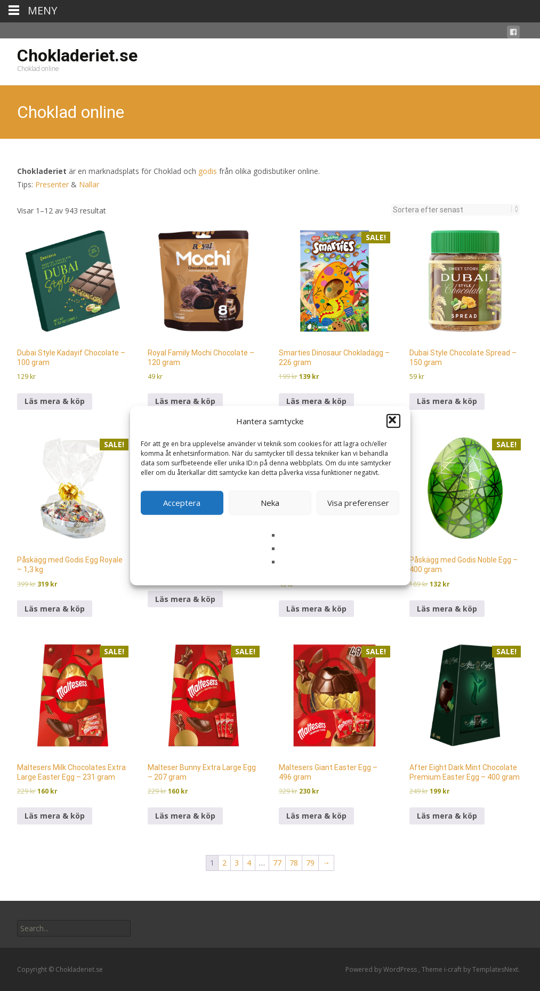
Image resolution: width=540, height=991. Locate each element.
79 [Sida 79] (310, 863)
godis (207, 171)
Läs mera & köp (55, 401)
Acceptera (181, 502)
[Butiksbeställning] (452, 210)
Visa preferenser (358, 502)
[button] (393, 421)
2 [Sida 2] (224, 863)
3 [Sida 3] (237, 863)
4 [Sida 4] (249, 863)
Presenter (52, 184)
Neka (270, 502)
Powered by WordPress (381, 969)
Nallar (89, 184)
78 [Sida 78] (293, 863)
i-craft (453, 969)
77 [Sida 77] (277, 863)
